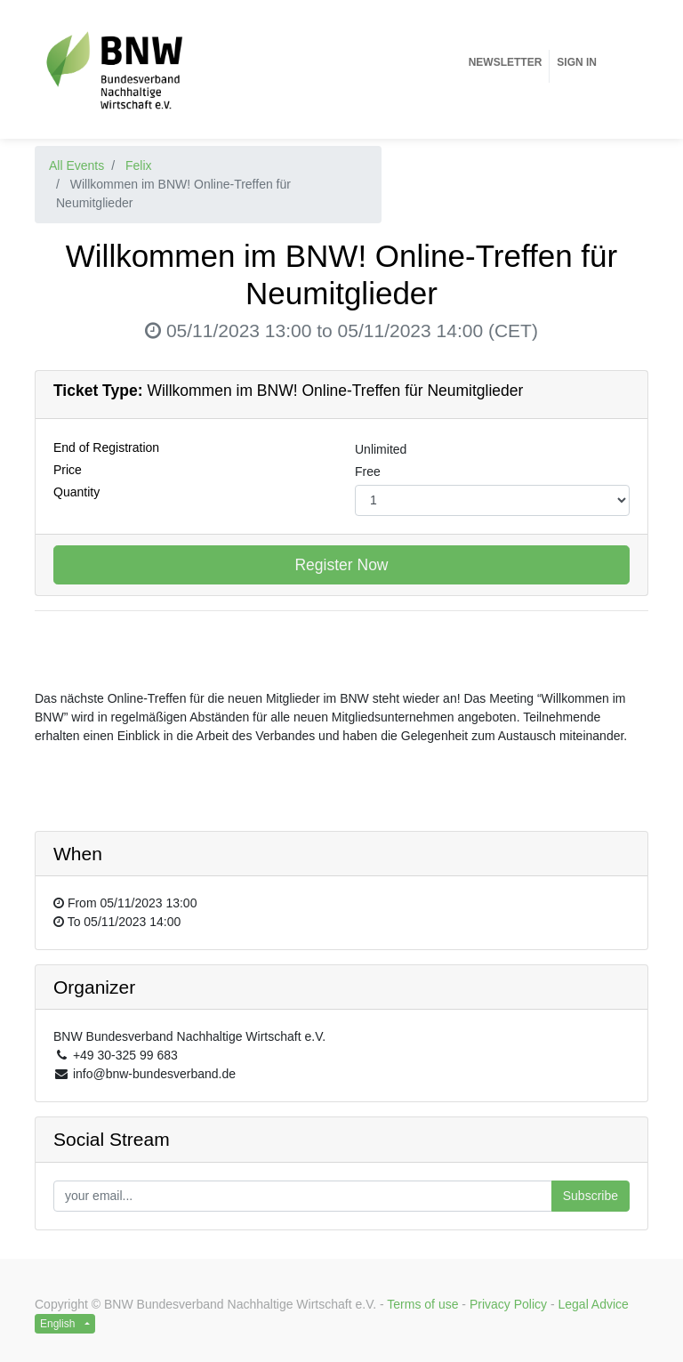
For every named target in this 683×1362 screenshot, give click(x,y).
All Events (76, 165)
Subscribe (590, 1196)
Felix (138, 165)
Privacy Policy (508, 1304)
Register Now (341, 565)
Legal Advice (593, 1304)
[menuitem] (506, 62)
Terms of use (422, 1304)
